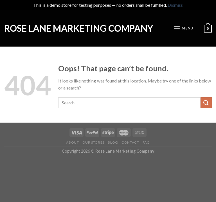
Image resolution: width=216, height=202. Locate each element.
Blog (113, 142)
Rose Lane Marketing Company (78, 28)
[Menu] (183, 28)
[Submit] (206, 102)
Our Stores (93, 142)
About (72, 142)
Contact (130, 142)
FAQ (146, 142)
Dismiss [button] (175, 5)
